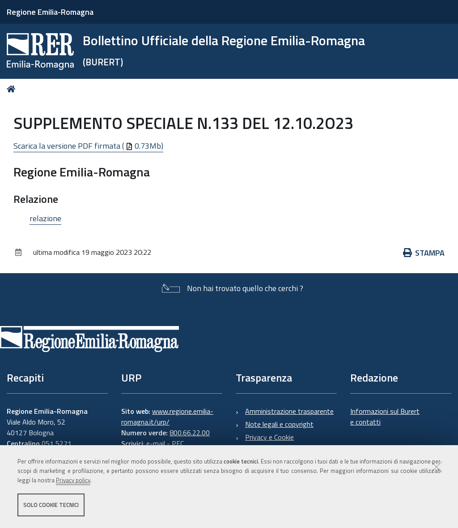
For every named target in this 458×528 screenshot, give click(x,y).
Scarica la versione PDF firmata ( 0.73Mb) (88, 146)
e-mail (155, 443)
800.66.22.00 (190, 432)
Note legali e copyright (279, 424)
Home (13, 89)
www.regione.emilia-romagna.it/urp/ (167, 416)
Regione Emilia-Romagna (50, 12)
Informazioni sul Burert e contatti (385, 416)
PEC (178, 443)
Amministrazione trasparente (289, 411)
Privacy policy (73, 480)
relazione (45, 218)
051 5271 (57, 443)
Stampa (424, 253)
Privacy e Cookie (269, 437)
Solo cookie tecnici (51, 504)
